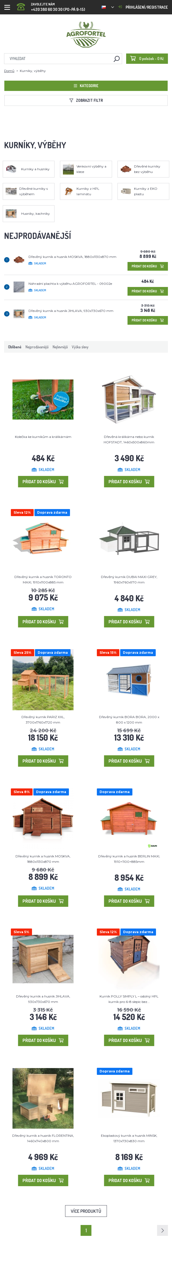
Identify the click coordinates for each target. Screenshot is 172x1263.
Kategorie (86, 85)
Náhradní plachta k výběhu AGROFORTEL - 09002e (70, 284)
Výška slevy (80, 347)
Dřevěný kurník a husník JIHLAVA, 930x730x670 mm (70, 311)
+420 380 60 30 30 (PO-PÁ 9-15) (51, 5)
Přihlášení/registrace (143, 7)
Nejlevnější (60, 347)
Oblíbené (14, 347)
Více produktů (86, 1211)
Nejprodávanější (37, 347)
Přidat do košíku (148, 266)
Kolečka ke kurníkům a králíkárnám (43, 437)
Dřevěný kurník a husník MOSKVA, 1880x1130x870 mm (72, 257)
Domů (9, 71)
